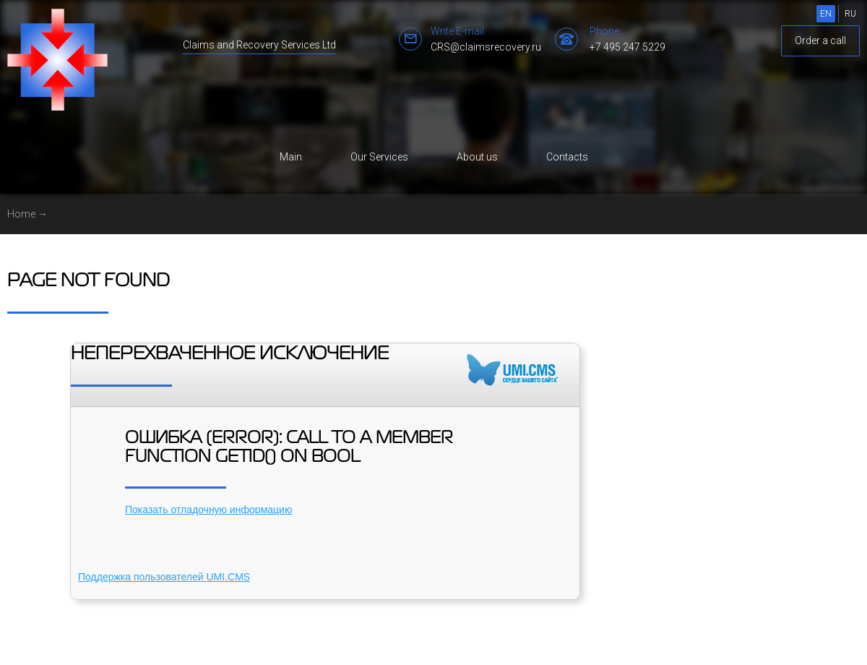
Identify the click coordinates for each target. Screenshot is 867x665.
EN (826, 14)
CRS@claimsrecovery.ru (486, 47)
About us (477, 157)
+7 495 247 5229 (627, 47)
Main (291, 157)
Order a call (820, 40)
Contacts (567, 157)
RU (850, 14)
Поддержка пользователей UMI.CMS (164, 577)
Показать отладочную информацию (208, 509)
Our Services (379, 157)
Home (21, 214)
